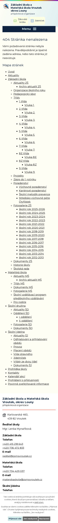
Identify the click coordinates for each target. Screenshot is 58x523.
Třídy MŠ (19, 283)
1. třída (23, 101)
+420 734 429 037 (13, 471)
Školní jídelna (16, 331)
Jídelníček (20, 357)
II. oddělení (25, 320)
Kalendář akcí (16, 376)
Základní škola (17, 79)
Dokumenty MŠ (23, 287)
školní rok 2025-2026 (32, 209)
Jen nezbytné (30, 518)
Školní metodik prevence (34, 194)
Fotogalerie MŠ (23, 291)
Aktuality (13, 75)
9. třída (23, 168)
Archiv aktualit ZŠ (30, 86)
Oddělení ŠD (21, 313)
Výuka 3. (30, 120)
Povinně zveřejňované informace (28, 383)
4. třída (23, 123)
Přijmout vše (15, 518)
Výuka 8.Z (31, 164)
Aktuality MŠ (21, 276)
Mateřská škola (17, 272)
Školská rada (21, 268)
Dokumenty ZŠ (23, 261)
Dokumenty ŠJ (23, 365)
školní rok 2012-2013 (31, 257)
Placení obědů (22, 350)
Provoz (18, 346)
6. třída (23, 138)
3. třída (23, 116)
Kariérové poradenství (32, 190)
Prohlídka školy (17, 369)
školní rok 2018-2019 (31, 231)
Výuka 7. (30, 149)
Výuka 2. (30, 112)
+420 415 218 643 (12, 443)
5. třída (23, 131)
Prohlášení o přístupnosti (23, 380)
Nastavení (44, 518)
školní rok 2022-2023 (32, 220)
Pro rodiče (20, 302)
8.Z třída (24, 160)
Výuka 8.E (31, 157)
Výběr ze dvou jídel (25, 361)
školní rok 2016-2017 (31, 242)
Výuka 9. (30, 172)
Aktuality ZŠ (21, 82)
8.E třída (24, 153)
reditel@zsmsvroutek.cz (17, 456)
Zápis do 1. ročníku (25, 179)
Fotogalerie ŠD (23, 324)
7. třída (23, 146)
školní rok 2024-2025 (32, 212)
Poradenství (21, 183)
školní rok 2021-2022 (31, 224)
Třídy (17, 97)
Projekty (19, 175)
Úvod (11, 71)
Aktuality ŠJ (21, 335)
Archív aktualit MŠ (30, 279)
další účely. (39, 502)
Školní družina (17, 305)
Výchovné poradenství (33, 186)
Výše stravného (23, 354)
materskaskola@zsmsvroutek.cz (22, 479)
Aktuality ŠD (21, 309)
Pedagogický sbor (25, 94)
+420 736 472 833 (13, 447)
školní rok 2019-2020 (31, 235)
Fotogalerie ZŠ (22, 205)
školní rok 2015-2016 (31, 246)
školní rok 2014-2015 (31, 250)
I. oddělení (25, 317)
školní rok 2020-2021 (31, 227)
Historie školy (22, 265)
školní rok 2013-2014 (31, 253)
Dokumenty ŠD (23, 328)
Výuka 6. (30, 142)
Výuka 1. (29, 105)
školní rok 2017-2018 (31, 239)
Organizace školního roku (29, 90)
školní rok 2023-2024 (32, 216)
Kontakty (13, 372)
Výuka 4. (30, 127)
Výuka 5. (30, 134)
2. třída (23, 108)
